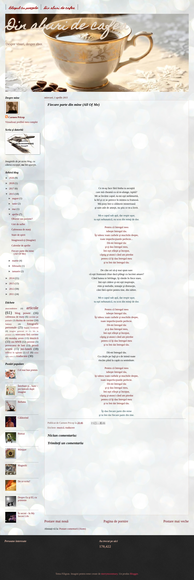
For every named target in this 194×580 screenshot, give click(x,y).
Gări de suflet (18, 224)
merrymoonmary (109, 573)
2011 (12, 294)
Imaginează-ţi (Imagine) (23, 240)
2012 (12, 288)
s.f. (27, 352)
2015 (12, 193)
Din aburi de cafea (59, 8)
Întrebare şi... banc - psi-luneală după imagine (28, 389)
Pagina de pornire (116, 521)
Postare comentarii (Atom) (72, 528)
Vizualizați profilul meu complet (21, 122)
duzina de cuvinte (25, 320)
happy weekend (31, 327)
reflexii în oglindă (13, 352)
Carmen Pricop (16, 117)
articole (32, 308)
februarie (17, 265)
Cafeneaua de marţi (21, 229)
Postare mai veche (176, 521)
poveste (31, 341)
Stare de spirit (18, 234)
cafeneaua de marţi (14, 316)
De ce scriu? (24, 481)
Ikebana (22, 401)
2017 (12, 188)
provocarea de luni (15, 345)
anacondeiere (11, 308)
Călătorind (23, 417)
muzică (60, 427)
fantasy (8, 324)
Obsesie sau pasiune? (22, 218)
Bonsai (21, 433)
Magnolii (22, 465)
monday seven (16, 338)
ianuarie (16, 271)
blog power (23, 313)
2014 (12, 278)
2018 (12, 183)
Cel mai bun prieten (28, 370)
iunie (15, 203)
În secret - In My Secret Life (26, 515)
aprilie (15, 214)
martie (15, 260)
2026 (12, 177)
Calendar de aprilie (20, 245)
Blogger (134, 573)
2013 (12, 283)
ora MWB (16, 341)
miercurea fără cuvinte (26, 334)
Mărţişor (22, 449)
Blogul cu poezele (23, 8)
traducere (70, 427)
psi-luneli (26, 348)
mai (14, 209)
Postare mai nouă (56, 521)
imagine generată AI (18, 331)
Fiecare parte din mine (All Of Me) (22, 252)
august (15, 198)
